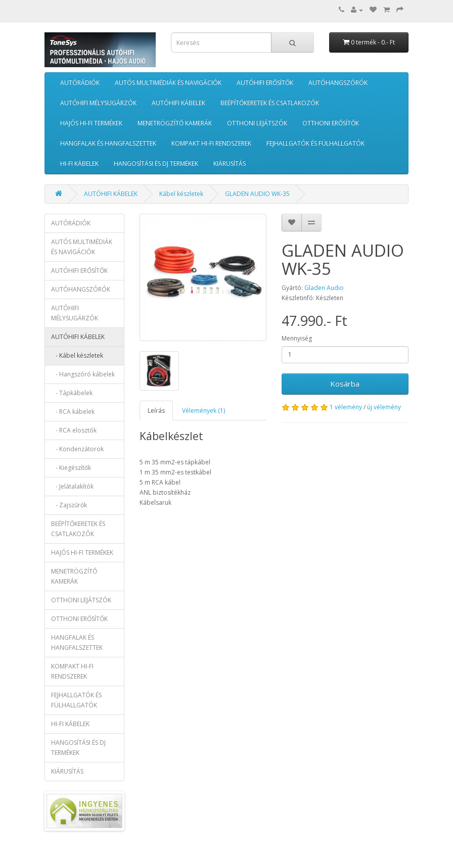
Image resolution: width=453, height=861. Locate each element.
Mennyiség (297, 338)
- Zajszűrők (69, 505)
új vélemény (384, 407)
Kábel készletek (181, 193)
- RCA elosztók (74, 430)
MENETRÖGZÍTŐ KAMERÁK (175, 123)
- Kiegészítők (71, 467)
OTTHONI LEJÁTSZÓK (257, 123)
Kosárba (344, 383)
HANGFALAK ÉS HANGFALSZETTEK (108, 143)
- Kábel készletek (77, 355)
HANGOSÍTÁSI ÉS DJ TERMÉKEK (156, 163)
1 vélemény (346, 407)
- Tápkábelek (72, 393)
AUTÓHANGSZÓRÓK (338, 82)
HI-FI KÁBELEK (79, 163)
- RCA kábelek (73, 411)
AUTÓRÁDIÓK (80, 82)
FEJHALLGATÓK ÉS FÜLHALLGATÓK (315, 143)
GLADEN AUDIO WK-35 (257, 193)
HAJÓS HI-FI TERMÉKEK (91, 123)
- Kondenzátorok (77, 449)
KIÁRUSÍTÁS (229, 163)
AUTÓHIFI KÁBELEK (178, 103)
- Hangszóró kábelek (83, 374)
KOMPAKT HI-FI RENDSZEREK (211, 143)
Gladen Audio (324, 287)
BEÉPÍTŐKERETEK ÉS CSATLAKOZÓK (269, 103)
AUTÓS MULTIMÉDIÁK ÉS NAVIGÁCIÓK (168, 82)
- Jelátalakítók (72, 486)
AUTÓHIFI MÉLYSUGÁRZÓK (98, 103)
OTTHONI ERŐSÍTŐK (330, 123)
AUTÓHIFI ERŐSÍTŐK (265, 82)
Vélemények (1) (203, 410)
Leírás (156, 410)
